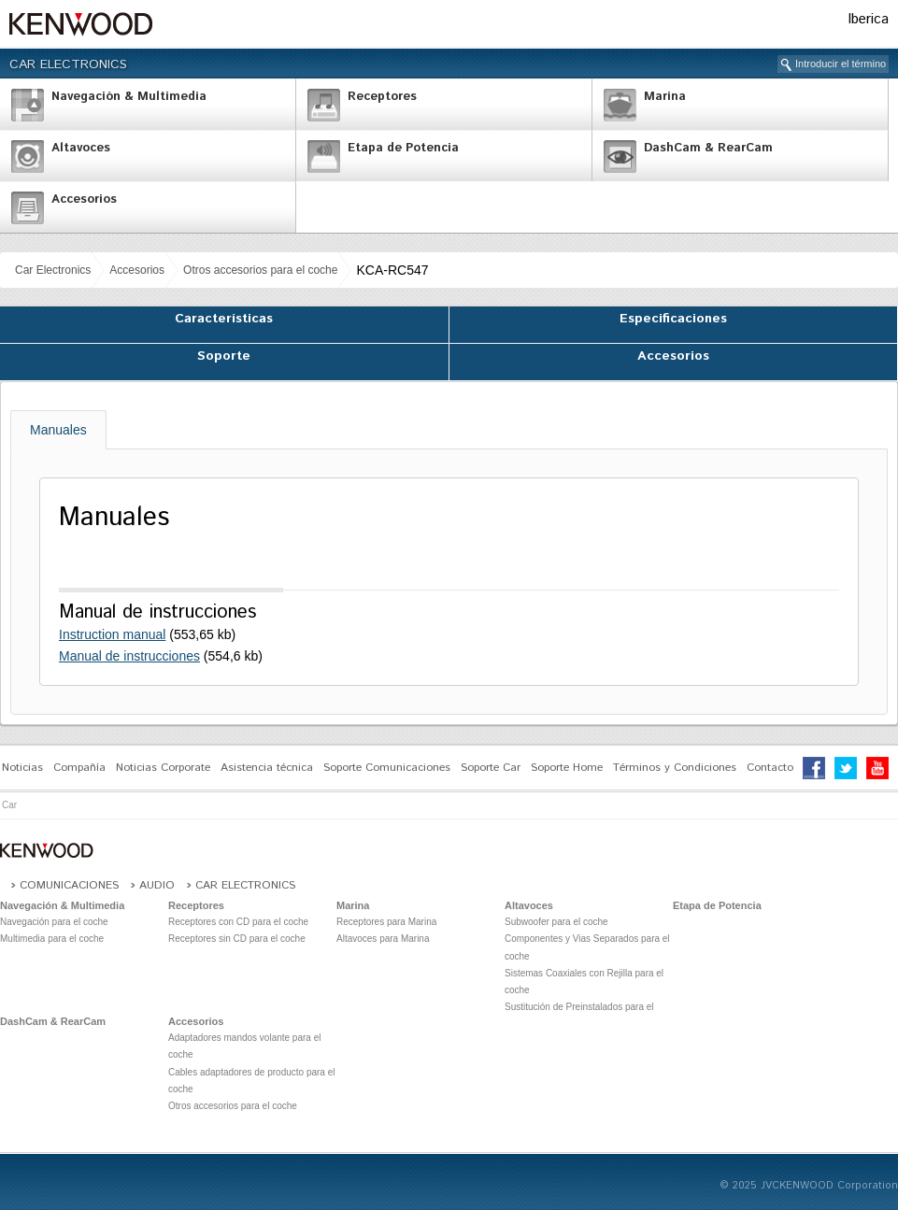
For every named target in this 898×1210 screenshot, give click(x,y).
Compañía (79, 768)
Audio (157, 885)
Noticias (22, 768)
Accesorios (136, 270)
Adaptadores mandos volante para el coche (244, 1046)
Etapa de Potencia (717, 905)
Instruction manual (112, 634)
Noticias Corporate (163, 768)
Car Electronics (68, 64)
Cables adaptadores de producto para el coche (251, 1080)
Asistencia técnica (267, 768)
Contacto (770, 768)
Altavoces (529, 905)
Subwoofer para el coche (556, 922)
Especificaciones (673, 318)
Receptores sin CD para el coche (237, 938)
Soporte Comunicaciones (386, 768)
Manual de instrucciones (129, 655)
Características (224, 318)
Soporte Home (567, 768)
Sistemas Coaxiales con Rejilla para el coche (584, 981)
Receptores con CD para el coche (238, 922)
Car (9, 805)
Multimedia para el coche (52, 938)
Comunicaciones (69, 885)
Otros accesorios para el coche (260, 270)
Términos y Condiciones (674, 768)
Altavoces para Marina (383, 938)
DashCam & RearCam (53, 1021)
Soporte (223, 356)
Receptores (196, 905)
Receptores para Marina (386, 922)
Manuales (58, 429)
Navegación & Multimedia (62, 905)
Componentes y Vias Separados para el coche (587, 947)
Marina (352, 905)
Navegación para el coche (54, 922)
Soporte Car (490, 768)
